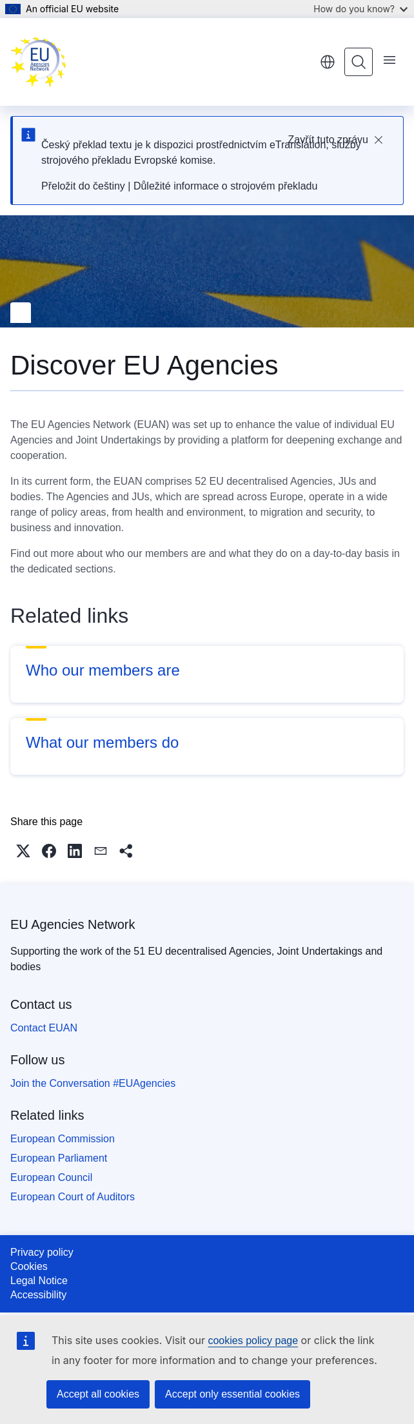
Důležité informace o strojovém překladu (225, 185)
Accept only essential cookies (232, 1394)
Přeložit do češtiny (83, 185)
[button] (23, 851)
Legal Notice (39, 1280)
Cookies (29, 1266)
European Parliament (58, 1158)
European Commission (62, 1138)
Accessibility (38, 1294)
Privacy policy (42, 1252)
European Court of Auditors (72, 1196)
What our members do (102, 742)
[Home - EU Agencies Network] (38, 62)
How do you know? (360, 8)
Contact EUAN (43, 1027)
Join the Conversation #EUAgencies (92, 1083)
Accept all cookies (98, 1394)
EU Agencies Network (72, 924)
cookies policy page (253, 1340)
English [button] (327, 62)
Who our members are (103, 670)
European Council (51, 1177)
